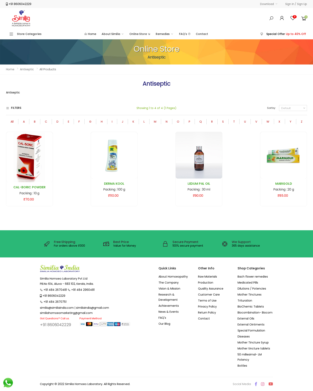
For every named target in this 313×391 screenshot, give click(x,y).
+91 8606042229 (55, 324)
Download (267, 4)
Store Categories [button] (29, 34)
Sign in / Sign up (296, 4)
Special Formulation (251, 330)
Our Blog (164, 324)
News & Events (168, 312)
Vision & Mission (169, 289)
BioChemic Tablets (251, 307)
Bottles (242, 366)
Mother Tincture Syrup (253, 342)
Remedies (163, 34)
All (12, 122)
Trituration (245, 301)
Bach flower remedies (253, 277)
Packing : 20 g (283, 189)
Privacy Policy (207, 307)
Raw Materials (207, 277)
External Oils (246, 319)
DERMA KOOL (114, 183)
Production (205, 283)
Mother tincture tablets (254, 348)
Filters (13, 108)
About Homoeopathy (173, 277)
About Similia (111, 34)
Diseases (244, 336)
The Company (168, 283)
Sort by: (271, 108)
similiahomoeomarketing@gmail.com (66, 313)
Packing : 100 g (114, 189)
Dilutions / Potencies (252, 289)
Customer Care (209, 295)
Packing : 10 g (29, 193)
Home (90, 34)
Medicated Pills (248, 283)
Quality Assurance (210, 289)
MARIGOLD (283, 183)
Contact (202, 34)
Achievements (168, 306)
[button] (271, 18)
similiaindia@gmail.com (92, 308)
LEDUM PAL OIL (199, 183)
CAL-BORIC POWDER (29, 187)
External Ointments (251, 324)
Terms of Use (207, 301)
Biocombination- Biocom (255, 313)
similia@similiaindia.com (57, 308)
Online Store (139, 34)
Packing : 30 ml (198, 189)
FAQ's (184, 34)
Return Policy (207, 313)
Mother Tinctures (249, 295)
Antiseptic (27, 69)
